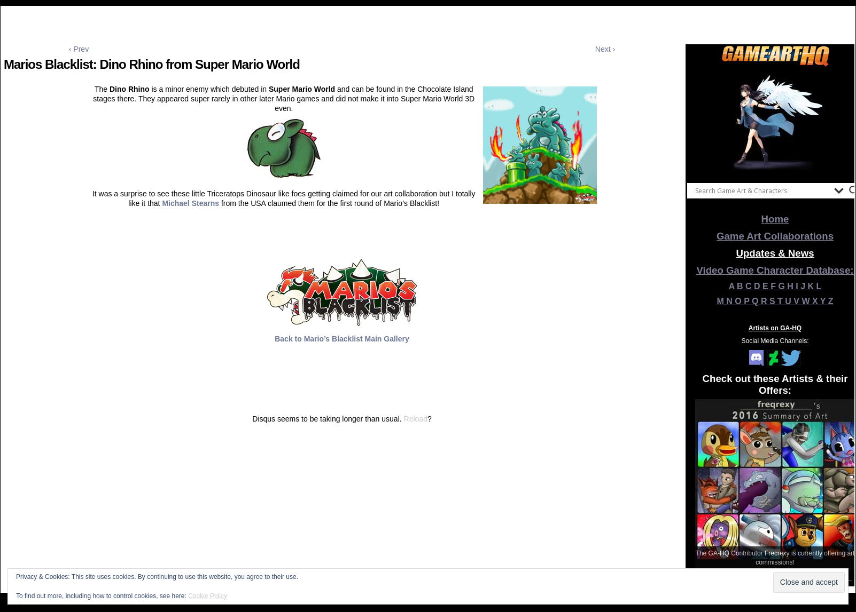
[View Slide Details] (775, 122)
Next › (605, 49)
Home (775, 219)
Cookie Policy (207, 596)
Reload (415, 419)
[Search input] (762, 190)
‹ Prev (79, 49)
